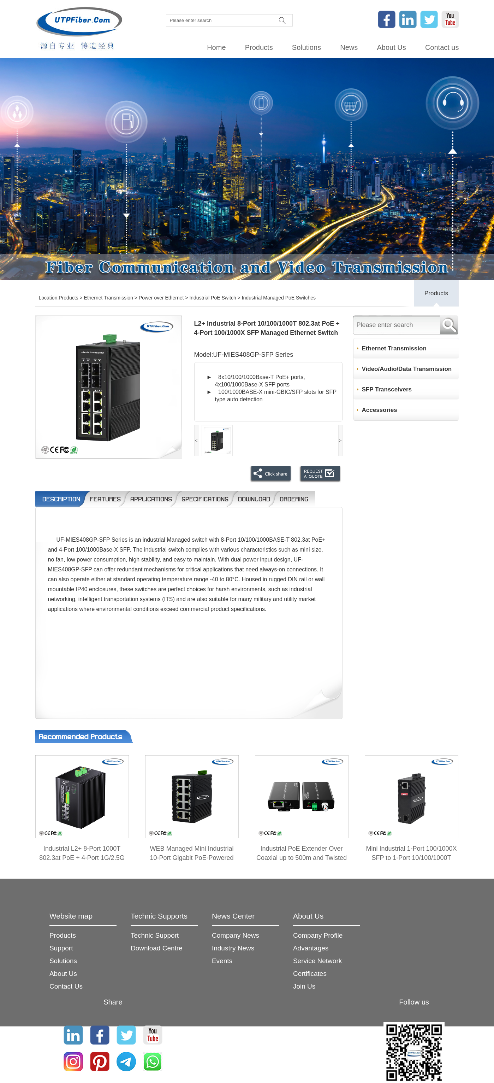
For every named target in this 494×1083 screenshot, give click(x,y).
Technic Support (155, 935)
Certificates (310, 973)
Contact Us (66, 986)
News (349, 47)
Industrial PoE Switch (212, 298)
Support (61, 948)
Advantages (310, 948)
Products (259, 47)
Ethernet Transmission (108, 298)
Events (222, 961)
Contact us (442, 47)
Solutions (306, 47)
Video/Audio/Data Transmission (407, 369)
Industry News (233, 948)
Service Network (317, 961)
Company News (235, 935)
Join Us (304, 986)
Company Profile (318, 935)
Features (105, 499)
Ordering (294, 499)
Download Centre (157, 948)
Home (216, 47)
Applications (151, 499)
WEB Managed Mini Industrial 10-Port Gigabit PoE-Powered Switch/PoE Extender (191, 858)
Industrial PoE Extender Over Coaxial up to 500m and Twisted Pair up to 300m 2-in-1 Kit (301, 858)
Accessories (379, 410)
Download (254, 499)
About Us (391, 47)
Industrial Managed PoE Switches (279, 298)
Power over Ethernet (161, 298)
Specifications (204, 499)
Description (61, 499)
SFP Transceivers (387, 389)
